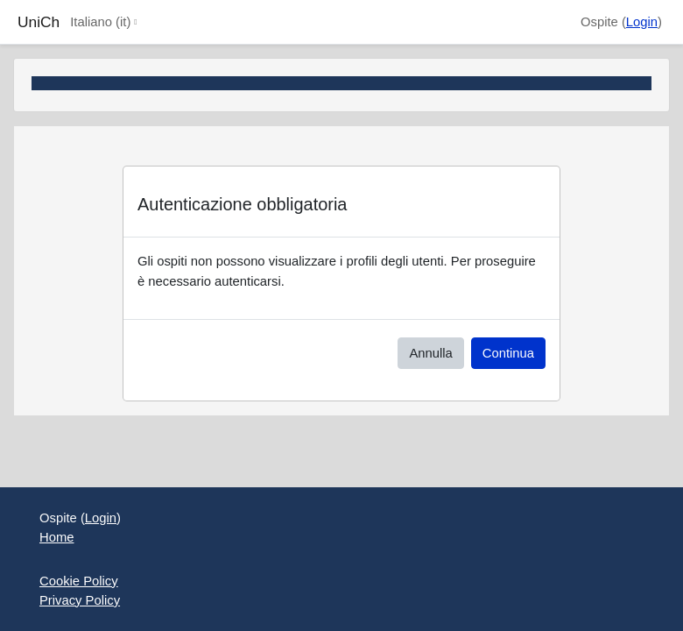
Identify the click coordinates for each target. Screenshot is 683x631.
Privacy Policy (79, 600)
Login (642, 22)
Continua (508, 353)
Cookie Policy (78, 581)
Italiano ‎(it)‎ (100, 22)
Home (56, 537)
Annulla (430, 353)
